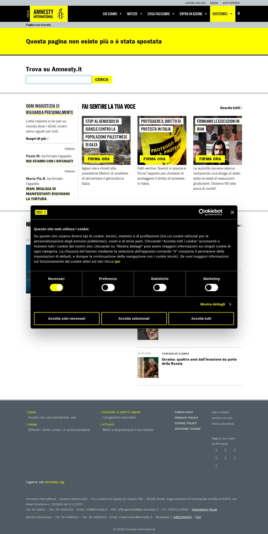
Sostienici (222, 14)
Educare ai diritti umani (120, 412)
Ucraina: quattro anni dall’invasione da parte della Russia (199, 361)
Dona (31, 412)
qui (117, 261)
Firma (31, 424)
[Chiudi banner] (232, 212)
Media (214, 3)
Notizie (135, 14)
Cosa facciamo (161, 14)
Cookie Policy (186, 423)
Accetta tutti (201, 318)
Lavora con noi (195, 3)
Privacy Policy (186, 418)
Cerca (101, 79)
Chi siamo (113, 14)
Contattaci (184, 412)
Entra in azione (194, 14)
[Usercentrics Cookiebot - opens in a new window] (202, 212)
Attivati (107, 424)
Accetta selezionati (133, 318)
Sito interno (231, 3)
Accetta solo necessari (67, 318)
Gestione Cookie (188, 429)
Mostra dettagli (212, 304)
